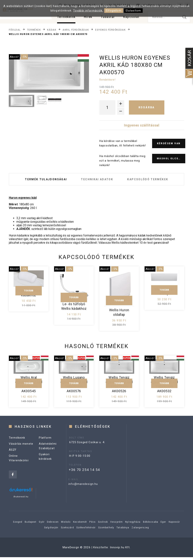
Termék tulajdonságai (39, 180)
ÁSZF (13, 459)
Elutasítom (133, 10)
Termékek (34, 29)
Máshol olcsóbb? (171, 158)
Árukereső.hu (21, 499)
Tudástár (108, 17)
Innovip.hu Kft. (120, 550)
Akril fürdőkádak (76, 29)
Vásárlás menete (21, 453)
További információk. (88, 10)
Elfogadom (113, 10)
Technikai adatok (97, 180)
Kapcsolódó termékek (154, 180)
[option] (49, 73)
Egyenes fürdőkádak (110, 29)
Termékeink (66, 17)
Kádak (51, 29)
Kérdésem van (169, 143)
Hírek (88, 17)
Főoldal (15, 29)
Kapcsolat (131, 17)
